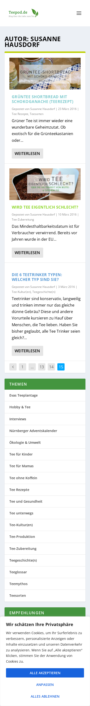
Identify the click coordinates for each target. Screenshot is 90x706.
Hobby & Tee (19, 407)
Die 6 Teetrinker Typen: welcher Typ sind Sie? (37, 277)
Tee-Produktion (22, 536)
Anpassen (45, 684)
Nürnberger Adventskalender (33, 430)
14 (51, 367)
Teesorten (36, 114)
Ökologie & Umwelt (25, 442)
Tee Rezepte (20, 114)
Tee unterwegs (21, 513)
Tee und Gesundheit (25, 501)
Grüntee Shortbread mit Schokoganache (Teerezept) (42, 99)
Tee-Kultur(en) (21, 292)
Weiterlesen (27, 153)
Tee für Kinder (21, 454)
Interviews (17, 419)
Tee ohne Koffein (23, 478)
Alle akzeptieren (45, 673)
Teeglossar (18, 572)
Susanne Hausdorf (42, 109)
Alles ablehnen (45, 696)
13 (42, 367)
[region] (45, 661)
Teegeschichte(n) (43, 292)
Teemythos (18, 583)
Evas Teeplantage (23, 395)
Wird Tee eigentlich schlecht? (45, 207)
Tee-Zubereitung (23, 219)
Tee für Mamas (21, 466)
